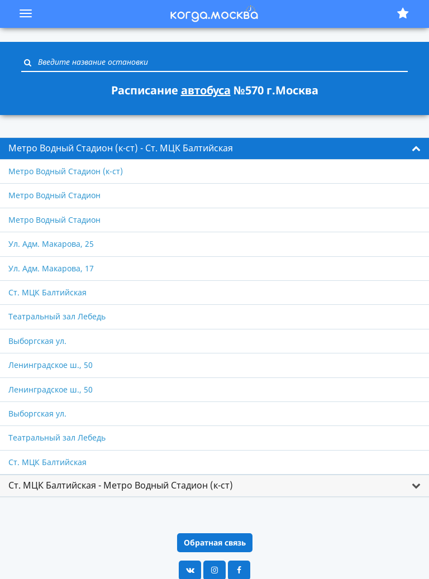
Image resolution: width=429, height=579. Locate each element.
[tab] (214, 148)
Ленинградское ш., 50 (50, 365)
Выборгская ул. (37, 341)
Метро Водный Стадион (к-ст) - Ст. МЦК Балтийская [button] (120, 148)
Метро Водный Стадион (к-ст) (65, 171)
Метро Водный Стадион (54, 195)
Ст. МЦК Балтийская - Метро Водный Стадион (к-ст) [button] (120, 485)
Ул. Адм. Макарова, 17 (51, 268)
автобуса (206, 90)
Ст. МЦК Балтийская (47, 292)
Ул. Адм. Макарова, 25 (51, 243)
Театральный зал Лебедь (57, 316)
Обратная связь (215, 542)
